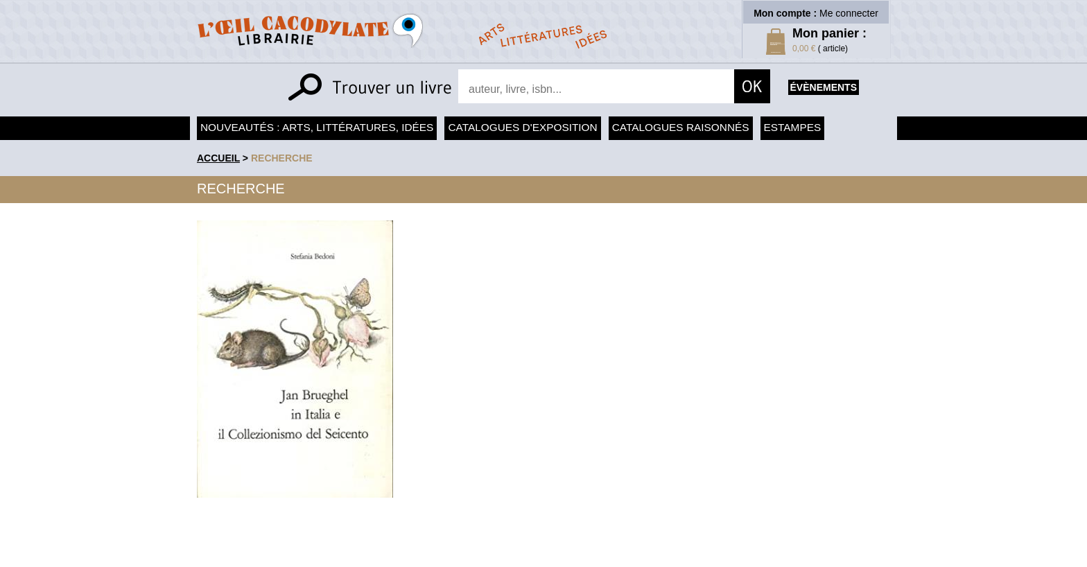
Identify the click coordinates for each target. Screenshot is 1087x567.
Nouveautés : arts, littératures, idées (316, 127)
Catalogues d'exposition (522, 127)
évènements (823, 87)
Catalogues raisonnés (680, 127)
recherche (282, 158)
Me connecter (848, 13)
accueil (218, 158)
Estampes (792, 127)
